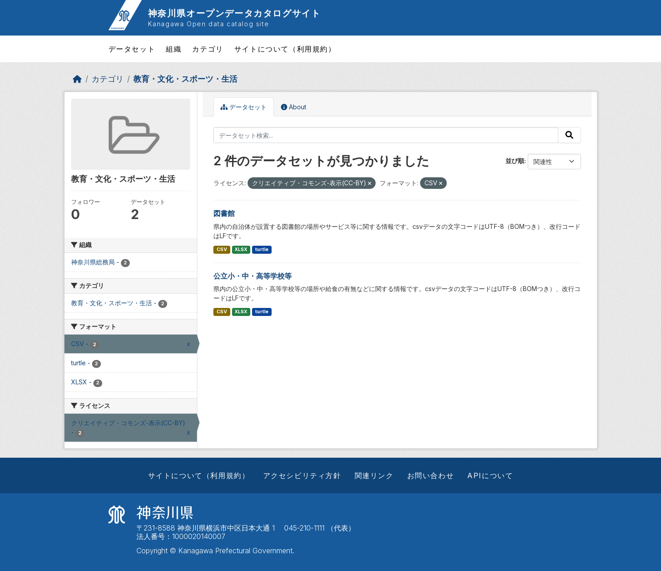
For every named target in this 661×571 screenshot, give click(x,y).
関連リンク (374, 475)
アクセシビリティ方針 (302, 475)
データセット (132, 48)
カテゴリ (207, 48)
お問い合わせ (430, 475)
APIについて (490, 475)
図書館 (224, 213)
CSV (221, 249)
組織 (173, 48)
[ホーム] (77, 79)
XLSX (241, 249)
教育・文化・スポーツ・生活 (185, 79)
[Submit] (569, 135)
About (293, 107)
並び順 (514, 160)
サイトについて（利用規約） (285, 48)
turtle (261, 249)
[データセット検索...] (385, 135)
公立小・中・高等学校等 (252, 276)
